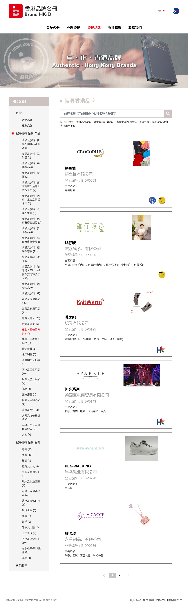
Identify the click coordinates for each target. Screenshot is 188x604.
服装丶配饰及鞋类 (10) (31, 331)
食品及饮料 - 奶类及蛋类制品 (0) (31, 220)
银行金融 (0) (29, 510)
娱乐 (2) (26, 521)
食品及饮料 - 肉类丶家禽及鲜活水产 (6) (31, 199)
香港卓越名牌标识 (104, 121)
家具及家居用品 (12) (31, 310)
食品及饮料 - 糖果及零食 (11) (31, 249)
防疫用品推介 (67, 125)
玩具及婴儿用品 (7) (31, 381)
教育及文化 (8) (30, 466)
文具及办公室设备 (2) (31, 417)
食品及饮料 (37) (31, 293)
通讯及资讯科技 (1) (31, 502)
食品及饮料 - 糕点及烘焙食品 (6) (31, 239)
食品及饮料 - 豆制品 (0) (31, 155)
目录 (19, 113)
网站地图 (175, 600)
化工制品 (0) (29, 354)
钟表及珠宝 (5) (30, 323)
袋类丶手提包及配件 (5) (31, 341)
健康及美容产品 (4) (31, 402)
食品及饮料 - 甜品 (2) (31, 258)
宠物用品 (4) (29, 394)
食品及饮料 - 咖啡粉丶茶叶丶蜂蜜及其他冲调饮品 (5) (31, 272)
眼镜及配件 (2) (30, 409)
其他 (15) (27, 557)
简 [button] (160, 10)
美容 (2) (26, 515)
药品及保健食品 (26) (31, 301)
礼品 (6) (26, 388)
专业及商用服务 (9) (31, 474)
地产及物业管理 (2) (31, 483)
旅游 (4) (26, 460)
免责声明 (148, 600)
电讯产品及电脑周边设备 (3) (31, 426)
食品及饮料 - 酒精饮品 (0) (31, 285)
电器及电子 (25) (31, 318)
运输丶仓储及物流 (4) (31, 493)
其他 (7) (26, 434)
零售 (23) (27, 449)
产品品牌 (26, 120)
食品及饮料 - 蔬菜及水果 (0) (31, 211)
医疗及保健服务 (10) (31, 540)
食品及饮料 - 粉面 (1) (31, 174)
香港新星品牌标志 (127, 121)
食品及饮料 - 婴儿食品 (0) (31, 230)
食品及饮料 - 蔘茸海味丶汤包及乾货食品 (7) (31, 186)
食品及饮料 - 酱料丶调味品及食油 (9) (31, 144)
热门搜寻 (22, 565)
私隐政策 (161, 600)
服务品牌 (26, 126)
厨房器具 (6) (29, 348)
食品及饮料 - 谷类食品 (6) (31, 165)
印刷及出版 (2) (30, 527)
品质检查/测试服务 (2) (31, 550)
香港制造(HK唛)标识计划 (153, 121)
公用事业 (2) (29, 533)
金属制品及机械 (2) (31, 362)
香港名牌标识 (84, 121)
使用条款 (135, 600)
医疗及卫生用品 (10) (31, 371)
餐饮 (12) (27, 454)
